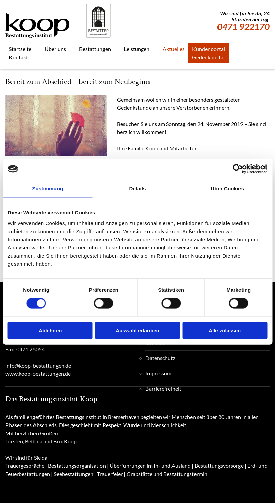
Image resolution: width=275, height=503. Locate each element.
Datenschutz (160, 358)
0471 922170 (243, 26)
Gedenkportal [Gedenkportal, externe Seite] (208, 57)
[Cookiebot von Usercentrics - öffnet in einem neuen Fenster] (237, 169)
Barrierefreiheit (163, 388)
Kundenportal (208, 49)
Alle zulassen (225, 330)
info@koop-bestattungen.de (38, 365)
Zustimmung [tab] (47, 188)
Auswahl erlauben (137, 330)
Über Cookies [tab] (227, 188)
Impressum (158, 373)
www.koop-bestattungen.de (38, 373)
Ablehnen (50, 330)
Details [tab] (137, 188)
